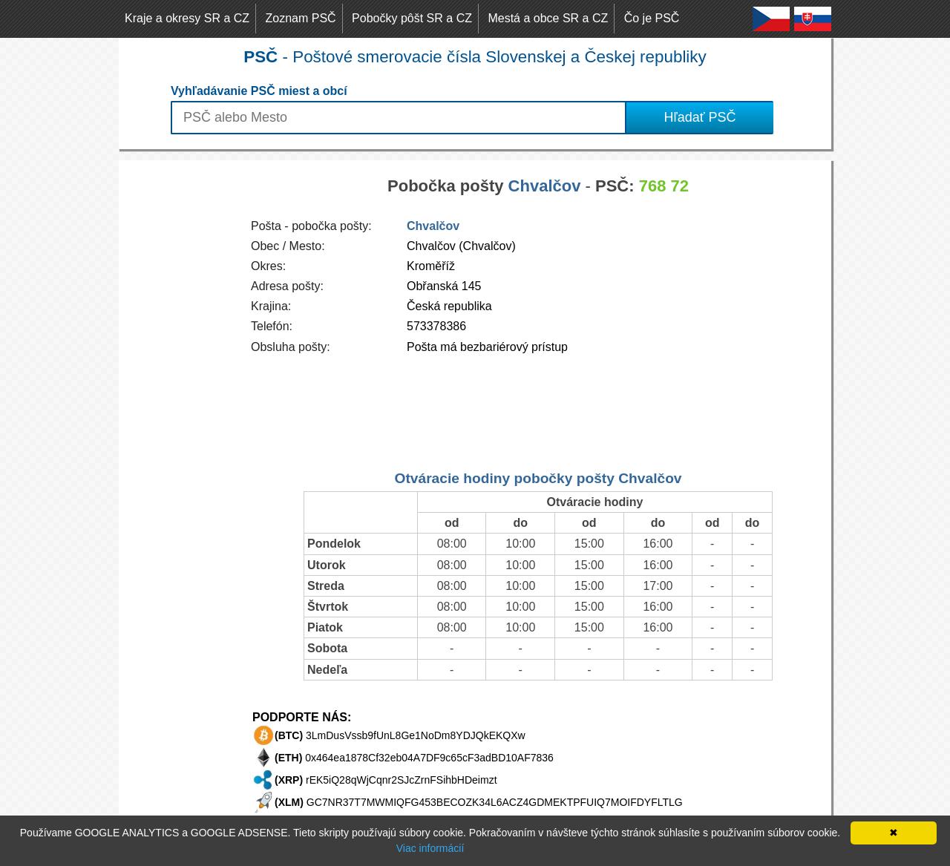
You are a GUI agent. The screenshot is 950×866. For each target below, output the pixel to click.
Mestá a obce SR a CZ (548, 18)
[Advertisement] (178, 383)
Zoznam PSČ (301, 18)
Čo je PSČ (652, 18)
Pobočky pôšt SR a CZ (412, 18)
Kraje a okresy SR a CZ (187, 18)
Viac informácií (430, 848)
